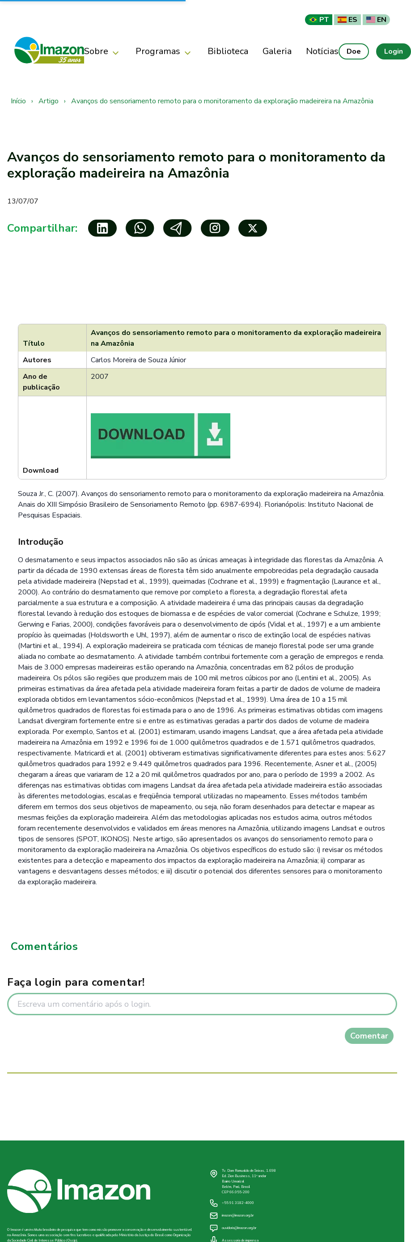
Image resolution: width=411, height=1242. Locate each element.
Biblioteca (228, 51)
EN (376, 20)
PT (319, 20)
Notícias (322, 51)
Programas (164, 51)
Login (393, 51)
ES (347, 20)
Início (18, 101)
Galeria (277, 51)
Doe (354, 51)
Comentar (369, 1035)
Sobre (102, 51)
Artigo (48, 101)
